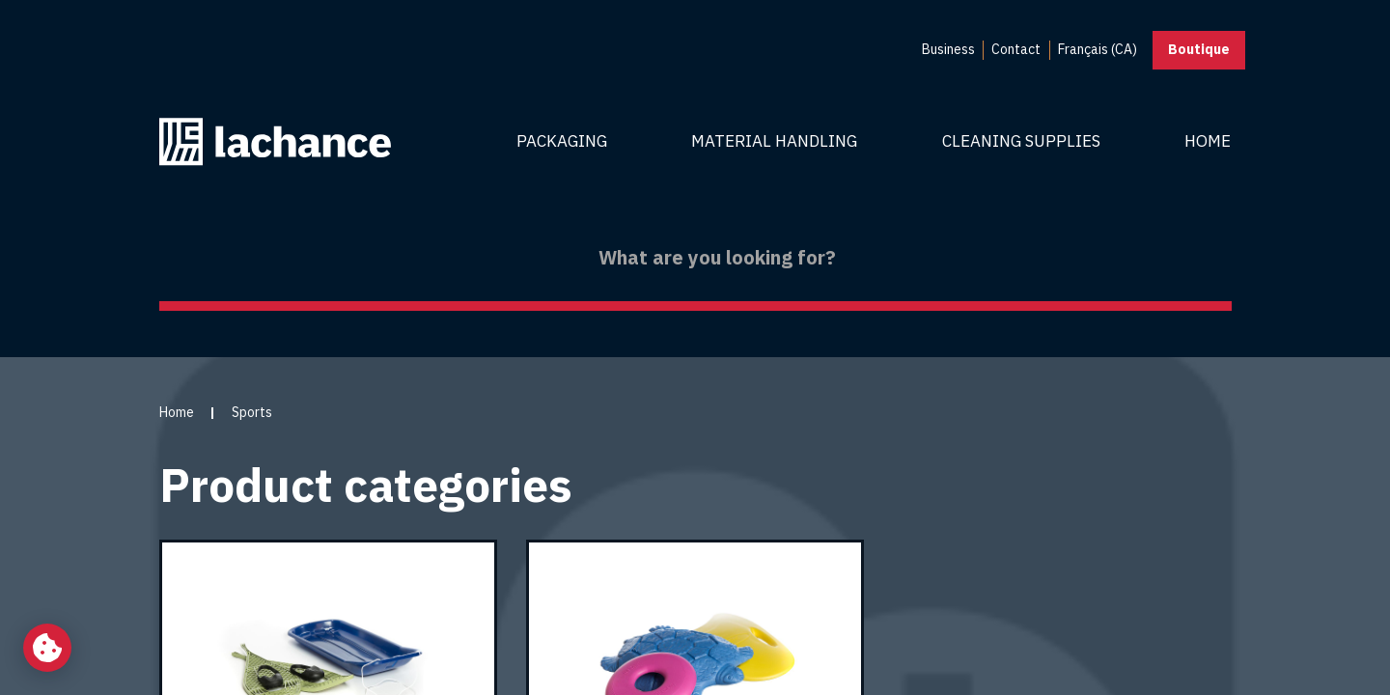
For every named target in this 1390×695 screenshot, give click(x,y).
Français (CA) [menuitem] (1097, 49)
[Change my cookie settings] (47, 648)
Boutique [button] (1199, 49)
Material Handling (774, 141)
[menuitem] (948, 50)
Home (1207, 141)
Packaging (561, 141)
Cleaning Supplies (1021, 141)
